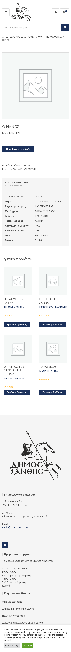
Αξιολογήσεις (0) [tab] (13, 185)
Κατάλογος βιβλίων (26, 37)
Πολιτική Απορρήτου (13, 615)
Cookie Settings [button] (12, 645)
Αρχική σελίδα (8, 37)
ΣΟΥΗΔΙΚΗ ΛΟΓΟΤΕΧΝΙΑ (49, 37)
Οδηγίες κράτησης (12, 601)
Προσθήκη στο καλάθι (18, 149)
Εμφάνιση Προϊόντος (17, 324)
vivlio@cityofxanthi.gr (15, 527)
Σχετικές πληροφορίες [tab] (16, 182)
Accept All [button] (28, 645)
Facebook (5, 545)
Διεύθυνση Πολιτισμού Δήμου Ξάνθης (22, 622)
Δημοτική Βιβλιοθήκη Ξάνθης (18, 608)
